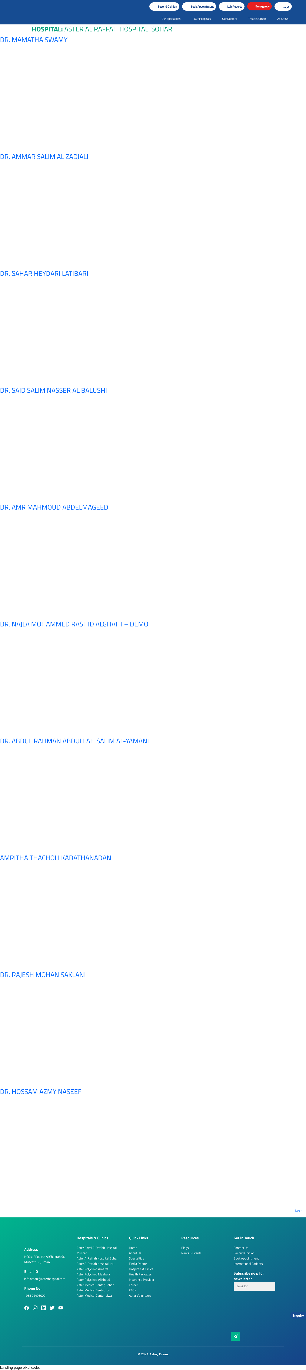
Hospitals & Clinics (141, 1269)
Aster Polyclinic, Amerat (92, 1269)
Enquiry (298, 1315)
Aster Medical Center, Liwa (94, 1295)
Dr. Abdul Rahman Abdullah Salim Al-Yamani (74, 741)
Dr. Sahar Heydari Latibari (44, 273)
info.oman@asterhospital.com (44, 1278)
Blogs (185, 1247)
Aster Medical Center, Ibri (93, 1290)
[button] (199, 6)
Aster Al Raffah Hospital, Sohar (97, 1258)
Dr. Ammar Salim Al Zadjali (44, 156)
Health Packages (140, 1274)
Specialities (136, 1258)
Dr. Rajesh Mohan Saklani (43, 974)
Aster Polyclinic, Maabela (93, 1274)
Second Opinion (244, 1253)
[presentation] (251, 1313)
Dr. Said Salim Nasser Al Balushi (53, 390)
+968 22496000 (34, 1295)
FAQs (132, 1290)
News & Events (191, 1253)
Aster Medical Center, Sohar (95, 1284)
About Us (135, 1253)
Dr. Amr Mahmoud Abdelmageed (54, 507)
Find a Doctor (138, 1263)
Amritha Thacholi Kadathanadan (55, 858)
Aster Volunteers (140, 1295)
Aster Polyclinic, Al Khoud (93, 1279)
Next (300, 1210)
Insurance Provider (141, 1279)
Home (133, 1247)
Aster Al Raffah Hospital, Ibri (95, 1263)
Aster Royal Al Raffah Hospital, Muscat (97, 1250)
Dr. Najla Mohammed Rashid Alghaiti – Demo (74, 624)
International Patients (248, 1263)
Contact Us (241, 1247)
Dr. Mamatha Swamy (33, 39)
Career (133, 1284)
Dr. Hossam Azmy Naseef (41, 1091)
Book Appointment (246, 1258)
